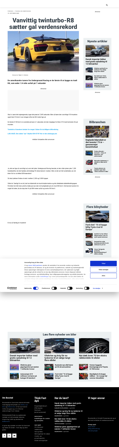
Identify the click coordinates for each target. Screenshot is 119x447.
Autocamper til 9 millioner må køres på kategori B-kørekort (29, 372)
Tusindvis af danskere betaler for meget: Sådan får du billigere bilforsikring (33, 129)
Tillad (103, 418)
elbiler (23, 402)
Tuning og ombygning (23, 11)
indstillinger (44, 431)
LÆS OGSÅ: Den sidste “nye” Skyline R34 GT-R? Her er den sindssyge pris (32, 134)
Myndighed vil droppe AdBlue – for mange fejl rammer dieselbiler (99, 373)
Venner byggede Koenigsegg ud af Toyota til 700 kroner (99, 363)
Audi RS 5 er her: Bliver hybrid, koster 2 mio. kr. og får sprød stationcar (101, 235)
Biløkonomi (47, 352)
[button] (107, 5)
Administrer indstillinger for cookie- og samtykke (42, 412)
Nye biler (88, 221)
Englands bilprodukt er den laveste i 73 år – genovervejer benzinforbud (96, 143)
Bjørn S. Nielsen (23, 75)
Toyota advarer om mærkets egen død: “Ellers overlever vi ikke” (101, 170)
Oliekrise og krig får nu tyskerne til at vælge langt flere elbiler (100, 70)
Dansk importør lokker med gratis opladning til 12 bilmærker (96, 61)
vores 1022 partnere (35, 420)
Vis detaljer (96, 443)
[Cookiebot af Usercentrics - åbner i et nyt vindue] (12, 443)
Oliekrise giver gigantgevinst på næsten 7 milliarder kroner (101, 85)
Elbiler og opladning (90, 55)
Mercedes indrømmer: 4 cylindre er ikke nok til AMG (101, 162)
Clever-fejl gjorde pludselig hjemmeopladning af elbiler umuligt (100, 252)
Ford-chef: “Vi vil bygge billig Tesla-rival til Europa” (96, 227)
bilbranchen (11, 404)
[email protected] (40, 406)
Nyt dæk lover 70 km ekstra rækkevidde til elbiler (100, 77)
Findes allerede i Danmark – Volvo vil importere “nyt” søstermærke (100, 154)
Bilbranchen (89, 136)
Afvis (103, 431)
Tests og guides (83, 352)
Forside (10, 11)
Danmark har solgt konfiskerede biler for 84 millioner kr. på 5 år (101, 243)
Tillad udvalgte (103, 424)
